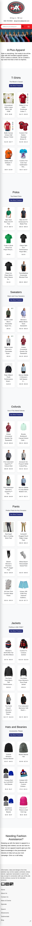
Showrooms (5, 913)
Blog (2, 920)
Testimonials (5, 916)
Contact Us (4, 897)
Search (3, 909)
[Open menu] (28, 26)
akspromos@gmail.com (21, 21)
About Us (4, 893)
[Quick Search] (11, 27)
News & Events (6, 900)
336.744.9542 (8, 21)
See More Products (16, 85)
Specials (4, 904)
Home (3, 889)
